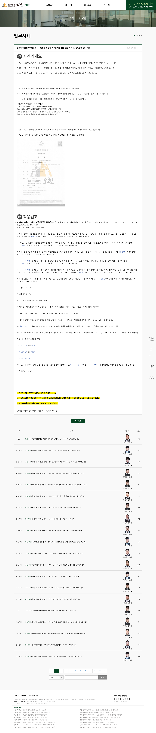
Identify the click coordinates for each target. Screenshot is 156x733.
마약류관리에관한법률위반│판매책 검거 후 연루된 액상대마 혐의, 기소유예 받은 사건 (54, 588)
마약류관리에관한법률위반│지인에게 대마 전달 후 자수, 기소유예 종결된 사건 (52, 576)
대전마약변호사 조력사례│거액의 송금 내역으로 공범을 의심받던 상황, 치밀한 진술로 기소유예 (57, 622)
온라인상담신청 (151, 377)
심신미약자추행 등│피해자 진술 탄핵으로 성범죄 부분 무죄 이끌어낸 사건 (50, 645)
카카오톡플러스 (151, 367)
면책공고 (16, 695)
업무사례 (68, 4)
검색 (102, 677)
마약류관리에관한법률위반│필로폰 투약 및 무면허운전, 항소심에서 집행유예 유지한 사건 (55, 496)
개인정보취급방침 (33, 695)
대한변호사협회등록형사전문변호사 (151, 338)
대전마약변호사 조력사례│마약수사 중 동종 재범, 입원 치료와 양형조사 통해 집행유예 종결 (55, 485)
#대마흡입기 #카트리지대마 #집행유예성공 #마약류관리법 (37, 411)
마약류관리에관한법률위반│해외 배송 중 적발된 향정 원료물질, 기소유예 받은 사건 (53, 530)
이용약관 (23, 695)
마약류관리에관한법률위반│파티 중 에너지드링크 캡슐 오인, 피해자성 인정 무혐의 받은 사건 (55, 633)
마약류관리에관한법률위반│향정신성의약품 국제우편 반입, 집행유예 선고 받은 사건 (53, 656)
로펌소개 (49, 4)
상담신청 (106, 4)
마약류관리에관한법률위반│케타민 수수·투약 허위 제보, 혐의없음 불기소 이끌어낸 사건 (54, 553)
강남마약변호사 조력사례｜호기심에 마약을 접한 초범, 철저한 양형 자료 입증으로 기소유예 (55, 542)
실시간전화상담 (151, 349)
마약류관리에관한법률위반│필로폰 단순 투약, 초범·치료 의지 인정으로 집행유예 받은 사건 (55, 462)
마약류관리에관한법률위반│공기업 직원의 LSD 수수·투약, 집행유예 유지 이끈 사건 (53, 507)
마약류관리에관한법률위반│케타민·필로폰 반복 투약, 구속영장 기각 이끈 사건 (50, 611)
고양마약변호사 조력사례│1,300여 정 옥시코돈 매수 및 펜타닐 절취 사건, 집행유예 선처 (54, 565)
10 (99, 671)
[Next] (104, 671)
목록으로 (78, 421)
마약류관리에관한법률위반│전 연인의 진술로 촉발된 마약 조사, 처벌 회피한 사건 (52, 599)
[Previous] (51, 671)
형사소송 (87, 4)
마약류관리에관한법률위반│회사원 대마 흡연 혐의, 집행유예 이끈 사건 (49, 519)
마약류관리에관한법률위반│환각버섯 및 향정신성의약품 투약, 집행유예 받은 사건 (53, 450)
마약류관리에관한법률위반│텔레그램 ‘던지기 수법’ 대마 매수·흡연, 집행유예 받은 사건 (54, 473)
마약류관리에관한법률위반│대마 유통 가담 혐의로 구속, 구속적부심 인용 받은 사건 (52, 439)
